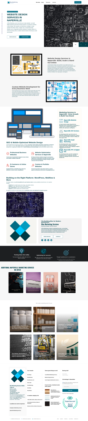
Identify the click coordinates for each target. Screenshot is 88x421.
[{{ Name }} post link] (56, 391)
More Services (12, 36)
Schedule (58, 236)
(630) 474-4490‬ (13, 388)
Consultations (25, 36)
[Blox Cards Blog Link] (35, 382)
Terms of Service (65, 375)
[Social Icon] (42, 240)
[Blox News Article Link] (35, 380)
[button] (48, 2)
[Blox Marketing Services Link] (35, 385)
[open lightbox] (27, 65)
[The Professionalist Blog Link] (35, 377)
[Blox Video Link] (35, 390)
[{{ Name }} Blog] (47, 391)
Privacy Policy (64, 373)
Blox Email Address (13, 390)
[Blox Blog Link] (35, 374)
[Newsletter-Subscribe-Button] (70, 390)
